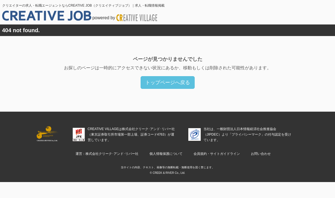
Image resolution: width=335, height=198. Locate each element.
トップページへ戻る (167, 82)
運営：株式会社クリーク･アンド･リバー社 (107, 154)
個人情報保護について (166, 154)
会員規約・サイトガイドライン (217, 154)
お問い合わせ (261, 154)
